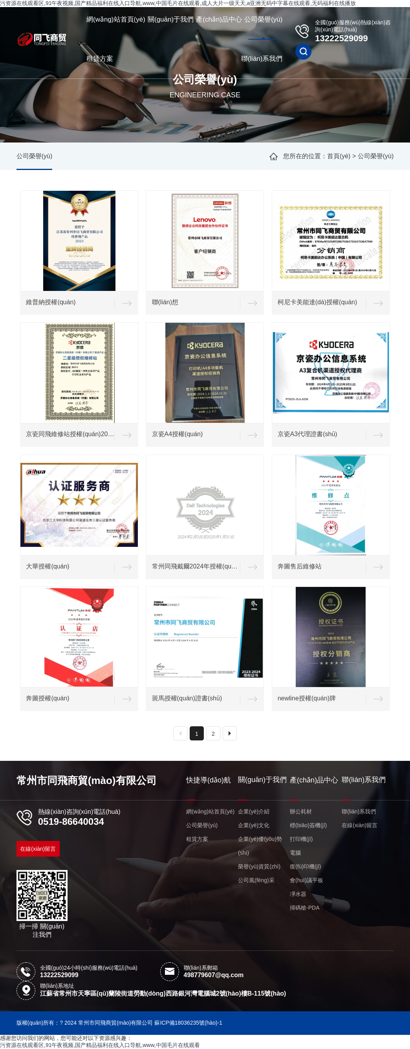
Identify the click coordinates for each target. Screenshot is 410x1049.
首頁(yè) (339, 156)
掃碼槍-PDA (304, 908)
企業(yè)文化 (253, 825)
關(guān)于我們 (171, 19)
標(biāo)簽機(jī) (308, 825)
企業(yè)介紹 (253, 811)
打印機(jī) (301, 839)
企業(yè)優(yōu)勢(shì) (260, 846)
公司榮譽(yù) (263, 19)
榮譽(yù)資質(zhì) (259, 866)
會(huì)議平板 (306, 880)
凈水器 (298, 894)
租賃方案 (99, 58)
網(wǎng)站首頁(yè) (115, 19)
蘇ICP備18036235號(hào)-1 (188, 1023)
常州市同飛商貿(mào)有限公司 (86, 780)
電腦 (295, 853)
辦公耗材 (301, 811)
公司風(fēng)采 (256, 880)
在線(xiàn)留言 (38, 849)
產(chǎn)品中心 (219, 19)
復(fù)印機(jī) (305, 866)
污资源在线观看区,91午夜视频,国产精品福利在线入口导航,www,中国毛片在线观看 (100, 1045)
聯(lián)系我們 (262, 58)
